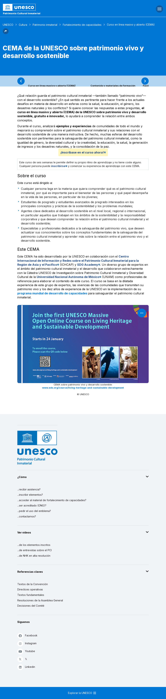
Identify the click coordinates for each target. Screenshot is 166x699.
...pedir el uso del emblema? (34, 510)
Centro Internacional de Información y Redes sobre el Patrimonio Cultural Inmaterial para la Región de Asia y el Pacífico (78, 260)
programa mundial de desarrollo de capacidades (52, 293)
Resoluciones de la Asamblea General (40, 600)
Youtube (26, 651)
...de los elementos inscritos (33, 544)
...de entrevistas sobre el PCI (34, 550)
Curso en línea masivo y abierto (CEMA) (52, 85)
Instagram (26, 643)
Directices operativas (30, 589)
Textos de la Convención (32, 584)
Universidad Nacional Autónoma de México (68, 277)
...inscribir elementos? (30, 494)
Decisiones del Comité (30, 605)
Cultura (23, 24)
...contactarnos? (26, 516)
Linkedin (26, 667)
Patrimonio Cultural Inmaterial (21, 13)
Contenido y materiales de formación (112, 85)
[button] (6, 33)
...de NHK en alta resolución (33, 555)
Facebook (27, 635)
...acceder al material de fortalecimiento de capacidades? (51, 500)
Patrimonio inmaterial (45, 24)
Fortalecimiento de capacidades (82, 24)
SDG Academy (87, 264)
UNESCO (8, 24)
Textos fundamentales (30, 594)
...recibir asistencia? (28, 489)
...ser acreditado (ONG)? (31, 505)
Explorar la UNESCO (82, 693)
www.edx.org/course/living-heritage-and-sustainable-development (83, 387)
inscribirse (58, 166)
